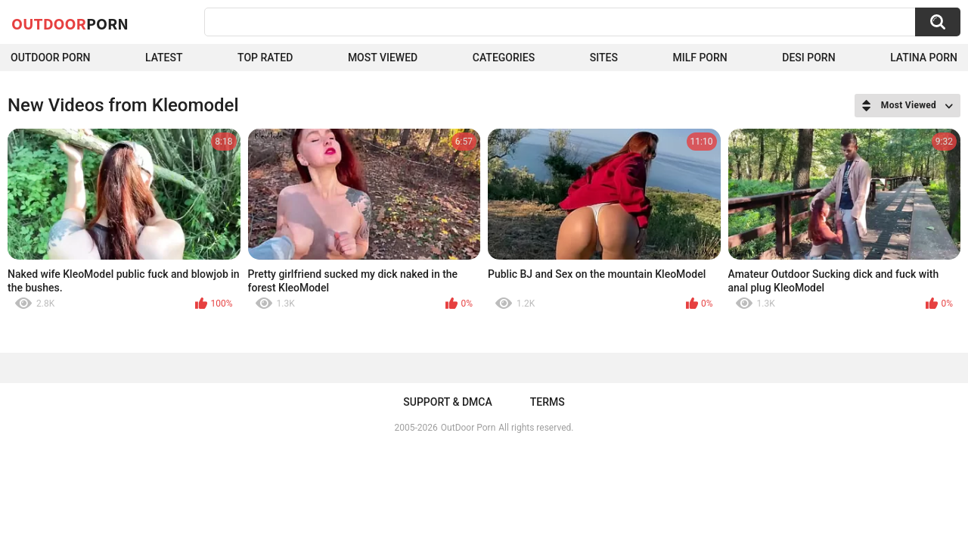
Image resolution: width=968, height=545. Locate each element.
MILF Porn (699, 57)
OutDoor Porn (468, 427)
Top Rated (265, 57)
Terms (547, 402)
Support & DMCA (447, 402)
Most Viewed (382, 57)
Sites (604, 57)
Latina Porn (923, 57)
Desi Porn (808, 57)
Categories (504, 57)
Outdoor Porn (50, 57)
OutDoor (70, 23)
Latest (164, 57)
